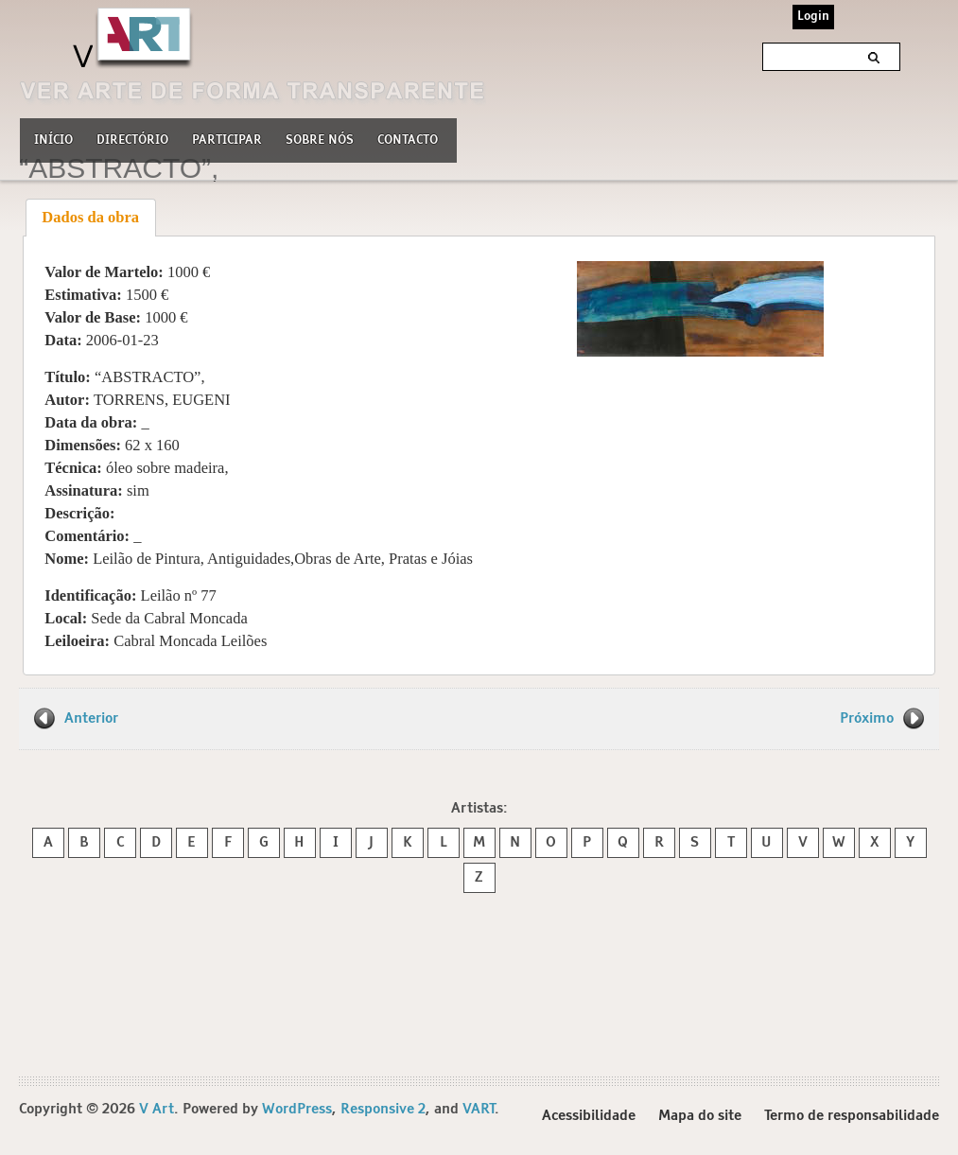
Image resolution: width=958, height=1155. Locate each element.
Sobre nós (320, 138)
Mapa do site (699, 1116)
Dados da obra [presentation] (90, 217)
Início (53, 140)
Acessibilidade (589, 1116)
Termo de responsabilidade (851, 1116)
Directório (132, 138)
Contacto (407, 140)
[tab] (91, 217)
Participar (227, 140)
